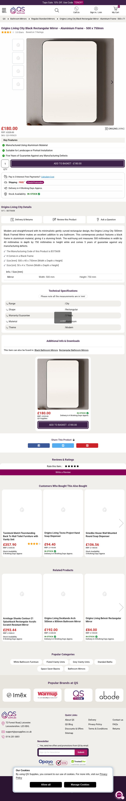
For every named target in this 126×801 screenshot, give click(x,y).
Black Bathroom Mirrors (46, 350)
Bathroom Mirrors (76, 669)
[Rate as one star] (66, 466)
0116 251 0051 (11, 736)
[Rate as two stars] (67, 466)
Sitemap (69, 733)
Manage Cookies (80, 784)
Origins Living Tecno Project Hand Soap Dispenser (62, 534)
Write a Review (63, 472)
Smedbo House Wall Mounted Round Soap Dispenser (101, 535)
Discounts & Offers (74, 728)
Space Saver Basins (50, 669)
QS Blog (69, 724)
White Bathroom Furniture (26, 662)
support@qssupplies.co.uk (17, 731)
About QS (69, 720)
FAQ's (115, 724)
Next (110, 81)
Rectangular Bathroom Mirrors (74, 350)
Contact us (118, 720)
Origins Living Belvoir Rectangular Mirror (103, 620)
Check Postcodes (35, 182)
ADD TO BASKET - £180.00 (68, 163)
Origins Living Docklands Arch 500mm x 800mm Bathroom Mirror (62, 620)
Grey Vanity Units (81, 662)
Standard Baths (105, 662)
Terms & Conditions (98, 728)
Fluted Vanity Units (56, 662)
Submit (81, 752)
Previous (4, 523)
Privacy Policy (95, 724)
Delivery (92, 720)
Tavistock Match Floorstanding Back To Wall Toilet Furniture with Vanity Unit (20, 536)
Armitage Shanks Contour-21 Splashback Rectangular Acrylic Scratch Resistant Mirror (19, 621)
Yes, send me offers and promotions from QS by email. (64, 745)
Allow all (46, 784)
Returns (116, 728)
